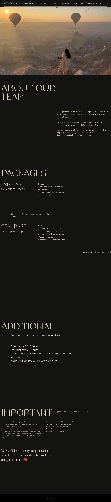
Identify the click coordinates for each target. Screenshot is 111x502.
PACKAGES (64, 3)
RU (101, 3)
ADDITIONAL (78, 3)
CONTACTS (92, 3)
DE (108, 3)
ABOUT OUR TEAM (48, 3)
